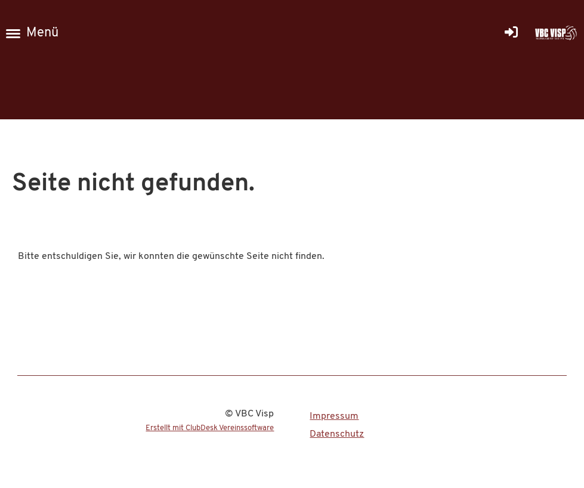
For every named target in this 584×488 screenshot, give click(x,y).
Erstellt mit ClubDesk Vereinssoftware (210, 428)
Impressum (334, 416)
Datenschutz (337, 434)
